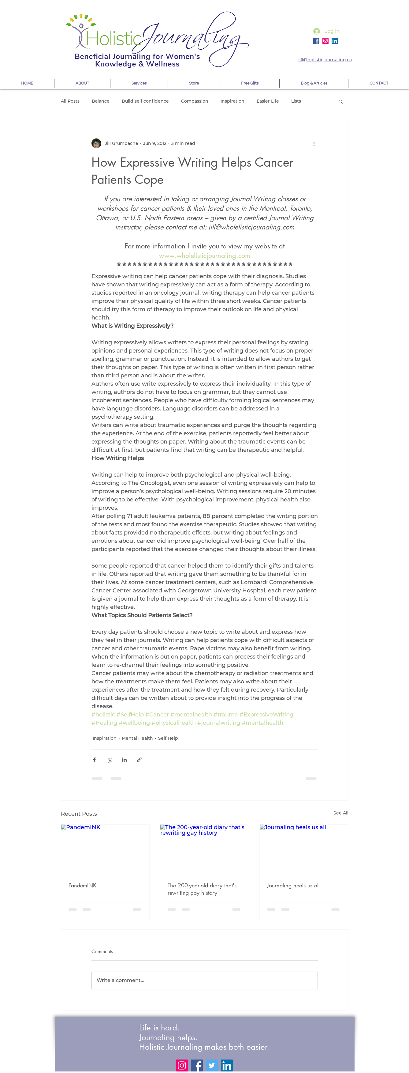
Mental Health (137, 738)
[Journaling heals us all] (304, 849)
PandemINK (82, 885)
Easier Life (268, 101)
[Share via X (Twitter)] (109, 760)
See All (340, 813)
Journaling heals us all (293, 885)
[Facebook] (316, 41)
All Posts (70, 101)
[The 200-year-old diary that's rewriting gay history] (204, 849)
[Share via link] (139, 760)
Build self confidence (145, 101)
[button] (341, 101)
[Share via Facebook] (94, 760)
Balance (101, 101)
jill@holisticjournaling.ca (325, 59)
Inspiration (232, 101)
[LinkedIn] (227, 1065)
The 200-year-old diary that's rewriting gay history (202, 889)
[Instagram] (325, 41)
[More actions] (314, 143)
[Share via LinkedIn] (124, 760)
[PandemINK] (105, 849)
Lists (296, 101)
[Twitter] (212, 1065)
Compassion (194, 101)
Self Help (168, 738)
